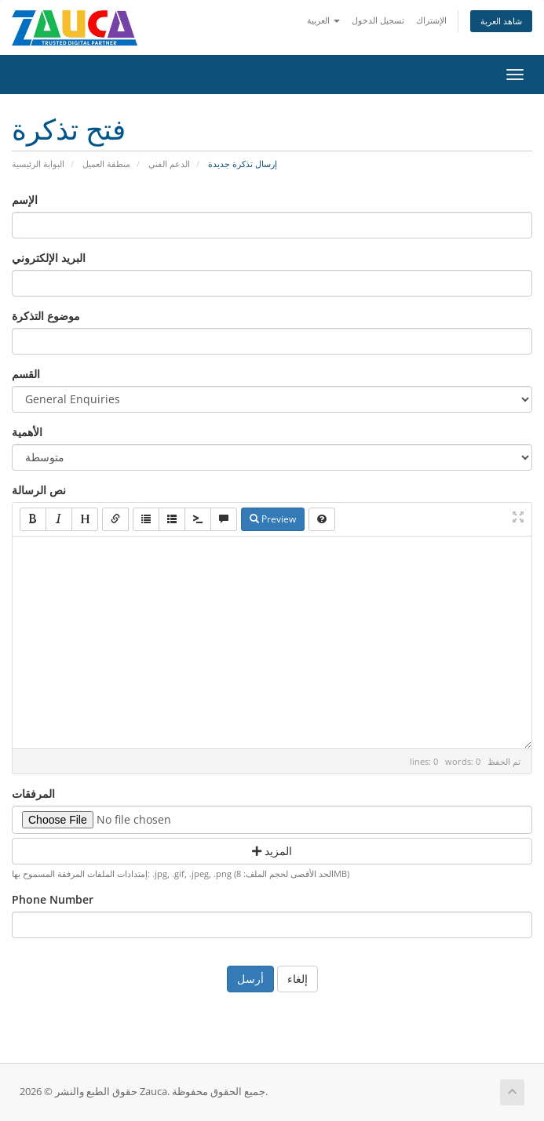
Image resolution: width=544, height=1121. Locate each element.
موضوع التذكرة (46, 315)
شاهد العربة (501, 21)
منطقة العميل (106, 163)
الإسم (25, 199)
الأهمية (27, 431)
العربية (323, 20)
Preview (273, 519)
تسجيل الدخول (378, 20)
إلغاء (297, 978)
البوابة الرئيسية (38, 163)
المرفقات (33, 793)
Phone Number (52, 899)
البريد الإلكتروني (49, 257)
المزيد (272, 850)
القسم (26, 373)
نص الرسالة (39, 489)
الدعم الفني (169, 163)
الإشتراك (431, 20)
